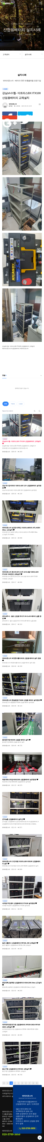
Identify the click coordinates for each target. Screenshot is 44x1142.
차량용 (13, 404)
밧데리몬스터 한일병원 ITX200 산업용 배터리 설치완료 (22, 700)
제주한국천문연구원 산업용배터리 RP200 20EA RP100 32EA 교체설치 (21, 1026)
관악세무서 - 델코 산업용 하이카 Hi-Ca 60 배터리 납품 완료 (21, 617)
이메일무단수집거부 (9, 1093)
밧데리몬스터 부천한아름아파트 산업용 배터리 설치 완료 (21, 659)
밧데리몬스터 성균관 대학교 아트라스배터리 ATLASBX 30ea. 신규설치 (21, 529)
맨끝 (37, 1083)
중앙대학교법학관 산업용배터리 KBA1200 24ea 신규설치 (22, 984)
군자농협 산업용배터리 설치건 (13, 819)
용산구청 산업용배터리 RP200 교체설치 (16, 1069)
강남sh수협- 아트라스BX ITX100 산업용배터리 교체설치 (21, 442)
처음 (4, 1083)
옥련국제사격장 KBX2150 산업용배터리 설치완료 (20, 779)
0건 (11, 106)
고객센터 (6, 54)
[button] (40, 1137)
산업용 (21, 404)
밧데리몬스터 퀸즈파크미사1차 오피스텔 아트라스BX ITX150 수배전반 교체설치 (20, 573)
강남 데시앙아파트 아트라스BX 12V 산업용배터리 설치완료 (21, 487)
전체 (5, 404)
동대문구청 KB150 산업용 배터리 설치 (16, 740)
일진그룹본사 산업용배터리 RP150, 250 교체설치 (20, 943)
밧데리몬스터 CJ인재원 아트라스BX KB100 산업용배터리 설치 (21, 863)
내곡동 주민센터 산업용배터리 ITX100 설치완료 (19, 903)
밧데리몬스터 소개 (9, 1091)
